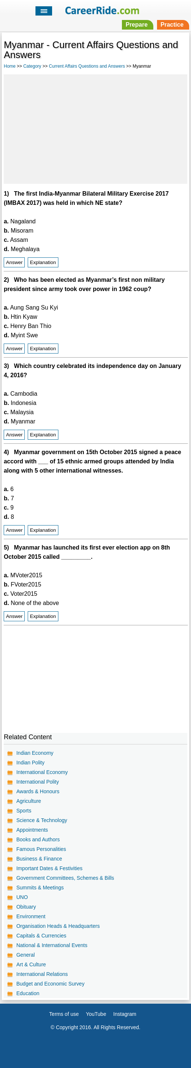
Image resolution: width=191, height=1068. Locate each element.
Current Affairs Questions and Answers (87, 66)
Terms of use (64, 1014)
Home (10, 66)
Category (32, 66)
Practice (172, 24)
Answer (14, 262)
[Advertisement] (95, 128)
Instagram (124, 1014)
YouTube (96, 1014)
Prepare (137, 24)
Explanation (43, 262)
